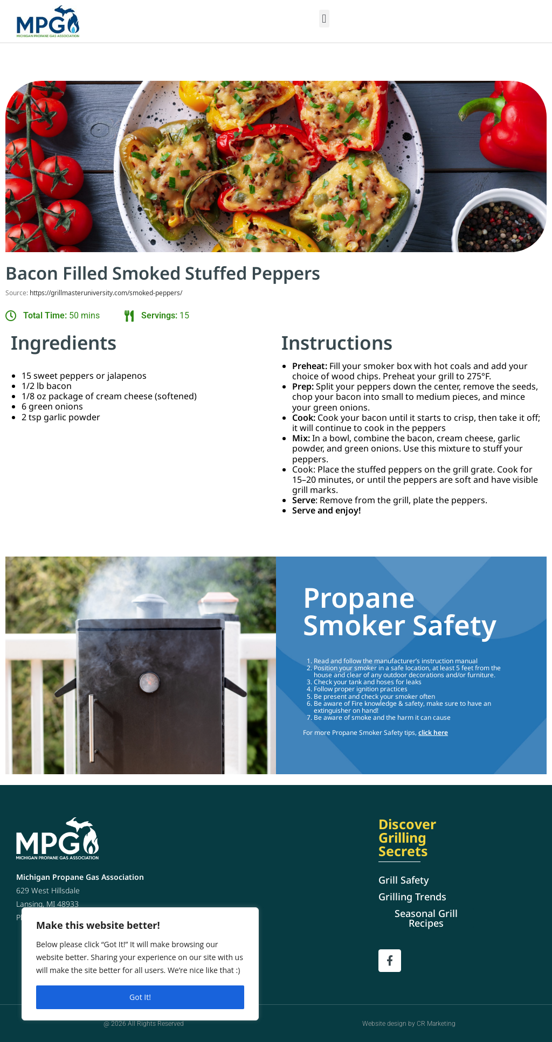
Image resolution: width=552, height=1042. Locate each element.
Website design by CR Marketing (409, 1023)
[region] (140, 963)
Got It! (140, 997)
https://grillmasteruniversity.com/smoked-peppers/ (106, 291)
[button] (324, 18)
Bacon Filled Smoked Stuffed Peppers (175, 272)
